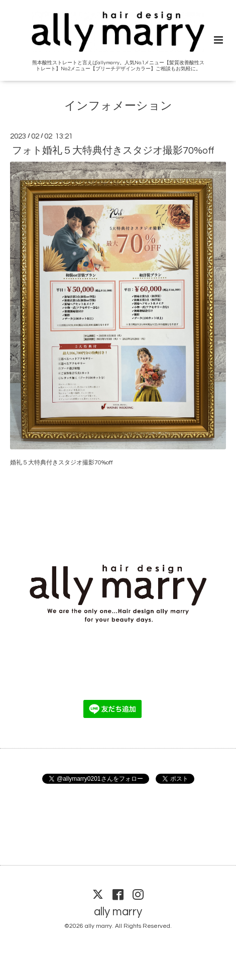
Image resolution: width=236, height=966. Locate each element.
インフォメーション (118, 106)
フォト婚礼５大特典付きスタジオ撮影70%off (113, 151)
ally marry (118, 912)
